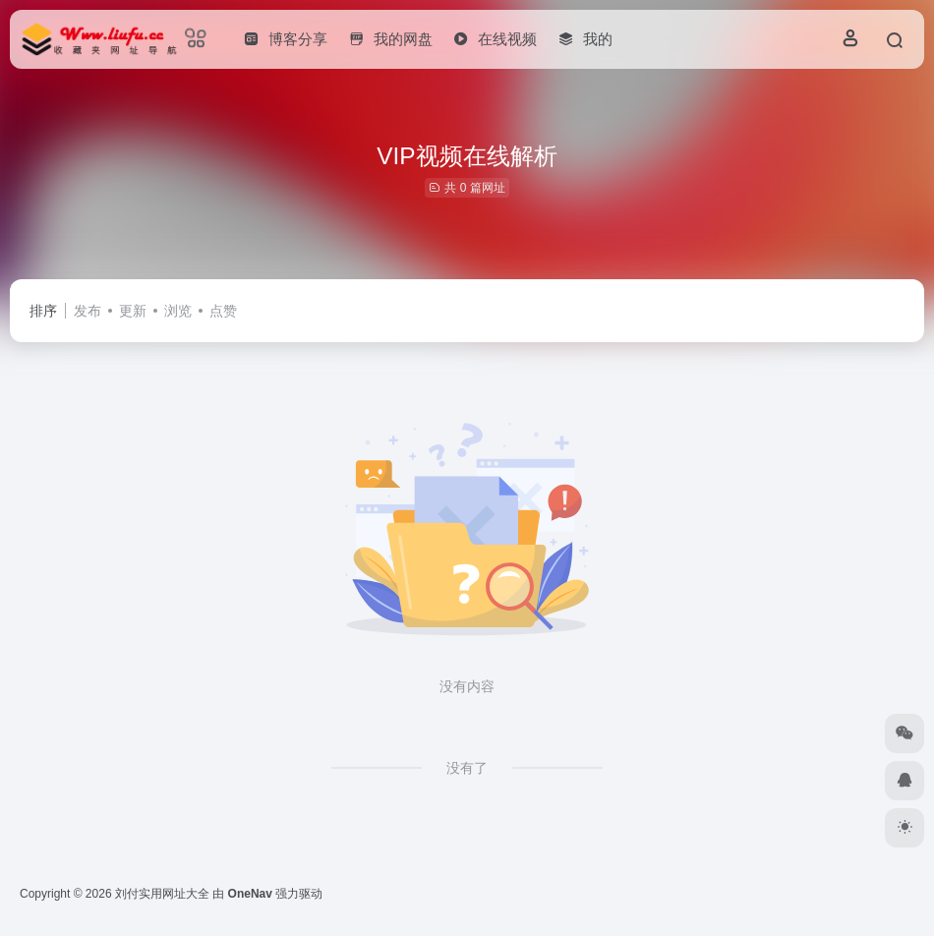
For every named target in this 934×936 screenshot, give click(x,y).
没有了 (467, 768)
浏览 (178, 311)
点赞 (223, 311)
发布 (87, 311)
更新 (132, 311)
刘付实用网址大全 (162, 894)
